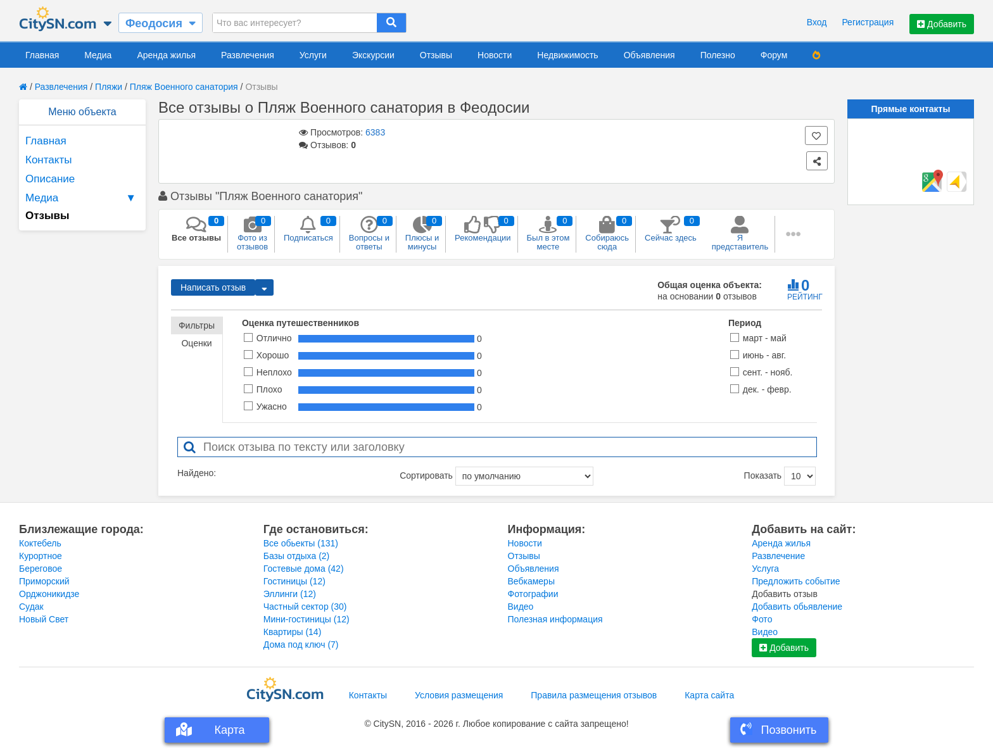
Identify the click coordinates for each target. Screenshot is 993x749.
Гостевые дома (303, 568)
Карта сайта (709, 695)
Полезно (717, 55)
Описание (50, 179)
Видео (521, 606)
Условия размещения (459, 695)
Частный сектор (305, 606)
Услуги (313, 55)
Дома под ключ (301, 644)
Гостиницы (294, 581)
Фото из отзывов (252, 233)
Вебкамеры (531, 581)
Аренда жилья (166, 55)
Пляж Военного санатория (184, 87)
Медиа (97, 55)
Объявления (649, 55)
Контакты (48, 160)
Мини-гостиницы (306, 619)
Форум (774, 55)
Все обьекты (300, 543)
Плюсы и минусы (422, 233)
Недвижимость (567, 55)
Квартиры (292, 632)
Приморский (44, 581)
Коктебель (40, 543)
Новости (495, 55)
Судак (31, 606)
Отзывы (436, 55)
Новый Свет (43, 619)
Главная (42, 55)
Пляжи (108, 87)
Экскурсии (373, 55)
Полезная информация (555, 619)
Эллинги (289, 594)
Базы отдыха (296, 556)
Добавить (941, 24)
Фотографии (533, 594)
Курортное (40, 556)
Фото (762, 619)
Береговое (40, 568)
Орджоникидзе (49, 594)
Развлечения (247, 55)
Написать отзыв (213, 287)
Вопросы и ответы (369, 233)
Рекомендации (483, 229)
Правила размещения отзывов (594, 695)
